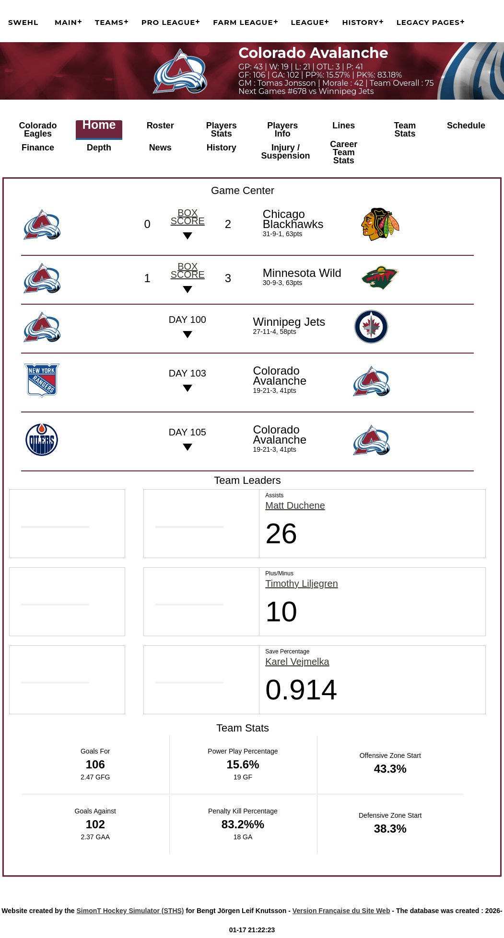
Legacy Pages (428, 22)
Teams (109, 22)
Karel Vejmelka (297, 660)
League (308, 22)
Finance (38, 147)
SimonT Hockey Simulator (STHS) (130, 909)
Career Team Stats (343, 151)
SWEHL (23, 22)
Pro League (168, 22)
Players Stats (221, 129)
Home (99, 125)
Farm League (243, 22)
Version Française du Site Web (341, 909)
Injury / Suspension (285, 151)
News (160, 147)
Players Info (282, 129)
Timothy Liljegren (301, 583)
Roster (160, 125)
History (360, 22)
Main (66, 22)
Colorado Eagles (38, 129)
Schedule (466, 125)
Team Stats (405, 129)
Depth (99, 147)
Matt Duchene (295, 505)
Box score (188, 215)
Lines (343, 125)
